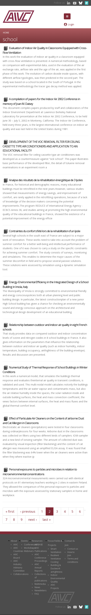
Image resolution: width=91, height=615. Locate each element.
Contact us (72, 548)
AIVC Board (16, 556)
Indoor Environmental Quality (58, 578)
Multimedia (40, 583)
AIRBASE (39, 544)
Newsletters (40, 590)
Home (6, 32)
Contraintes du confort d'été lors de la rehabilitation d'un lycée (44, 231)
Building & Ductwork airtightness (56, 568)
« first (10, 511)
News (37, 587)
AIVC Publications (41, 549)
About (14, 540)
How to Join (71, 554)
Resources (37, 540)
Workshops (29, 547)
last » (47, 519)
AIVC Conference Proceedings (41, 557)
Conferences (30, 544)
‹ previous (27, 511)
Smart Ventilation (56, 550)
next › (32, 519)
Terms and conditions (72, 560)
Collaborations (20, 574)
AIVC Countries (18, 549)
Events (24, 540)
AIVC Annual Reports (39, 567)
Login (71, 24)
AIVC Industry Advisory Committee (19, 565)
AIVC (15, 544)
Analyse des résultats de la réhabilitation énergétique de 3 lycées (46, 180)
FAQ (37, 593)
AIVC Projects (55, 586)
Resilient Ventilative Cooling (56, 558)
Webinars (29, 551)
